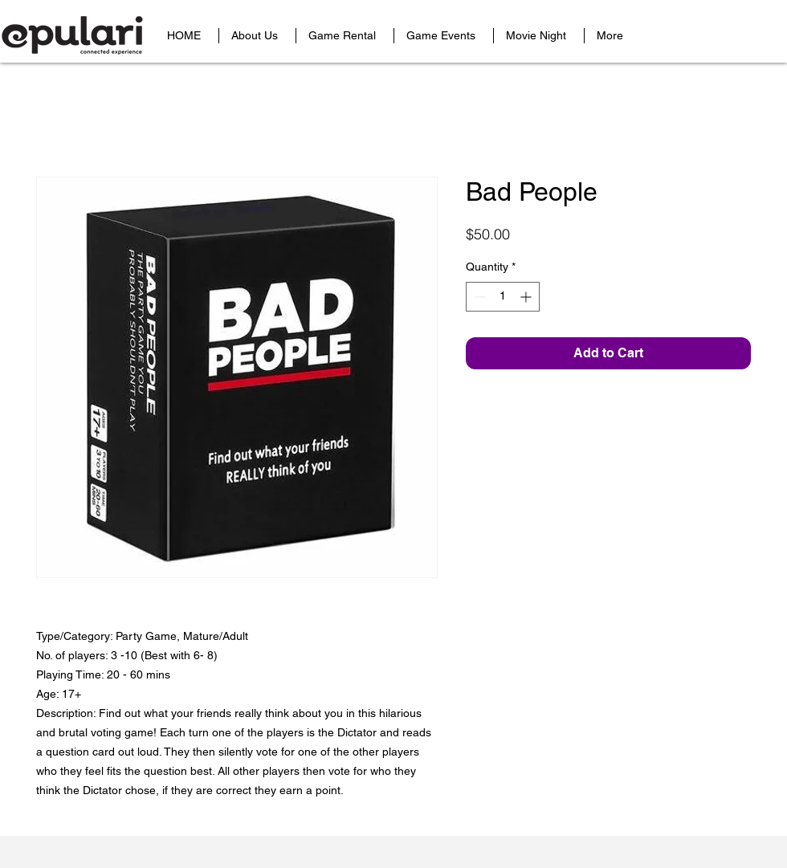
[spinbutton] (502, 297)
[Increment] (527, 297)
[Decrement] (478, 297)
